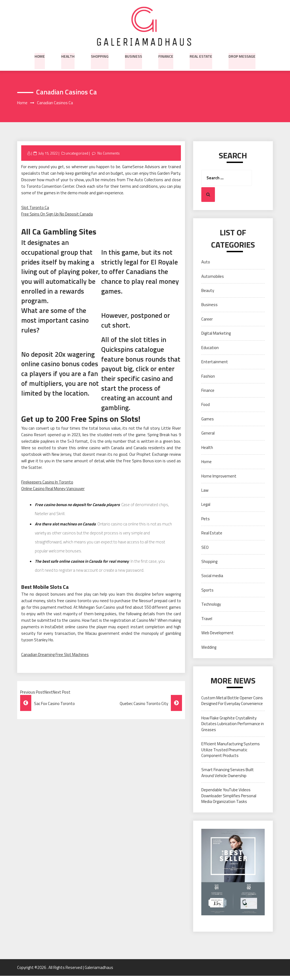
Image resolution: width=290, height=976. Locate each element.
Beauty (207, 291)
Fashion (208, 376)
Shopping (100, 56)
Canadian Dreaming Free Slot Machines (55, 654)
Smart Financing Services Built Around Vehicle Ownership (227, 773)
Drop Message (242, 56)
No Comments (108, 153)
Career (207, 319)
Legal (205, 504)
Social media (212, 576)
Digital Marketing (216, 333)
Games (207, 419)
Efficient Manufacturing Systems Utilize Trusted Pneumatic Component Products (230, 750)
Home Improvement (218, 476)
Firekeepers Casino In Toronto (47, 482)
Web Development (217, 633)
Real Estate (201, 56)
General (208, 433)
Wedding (208, 647)
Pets (205, 519)
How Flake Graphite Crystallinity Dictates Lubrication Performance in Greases (232, 724)
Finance (165, 56)
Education (210, 347)
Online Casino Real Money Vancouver (53, 488)
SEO (205, 547)
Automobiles (212, 276)
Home (40, 56)
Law (204, 490)
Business (133, 56)
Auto (205, 262)
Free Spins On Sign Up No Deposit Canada (57, 214)
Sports (207, 590)
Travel (206, 618)
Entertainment (214, 362)
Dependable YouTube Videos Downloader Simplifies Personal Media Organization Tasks (228, 796)
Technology (211, 604)
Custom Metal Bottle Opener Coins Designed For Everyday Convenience (232, 701)
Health (68, 56)
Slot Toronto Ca (35, 208)
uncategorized (77, 153)
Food (205, 405)
